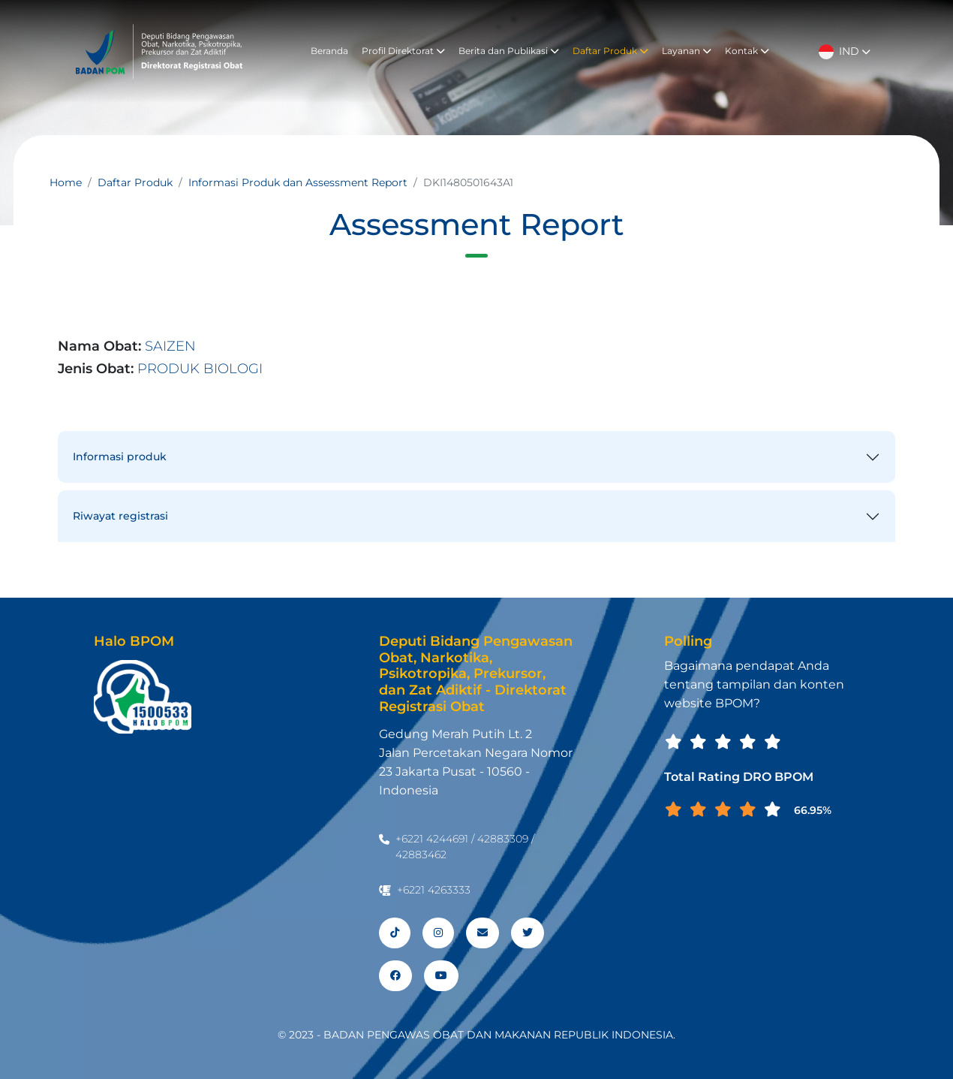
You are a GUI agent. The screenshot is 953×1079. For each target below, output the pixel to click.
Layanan (686, 50)
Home (66, 182)
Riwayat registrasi (120, 516)
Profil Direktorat (403, 50)
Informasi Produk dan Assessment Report (297, 182)
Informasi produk (120, 456)
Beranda (329, 50)
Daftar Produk (610, 50)
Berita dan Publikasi (508, 50)
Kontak (747, 50)
